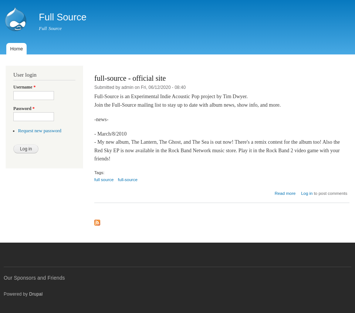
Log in (306, 193)
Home (16, 48)
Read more (285, 193)
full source (104, 179)
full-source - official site (130, 78)
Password (24, 108)
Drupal (36, 294)
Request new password (39, 130)
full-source (128, 179)
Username (24, 87)
